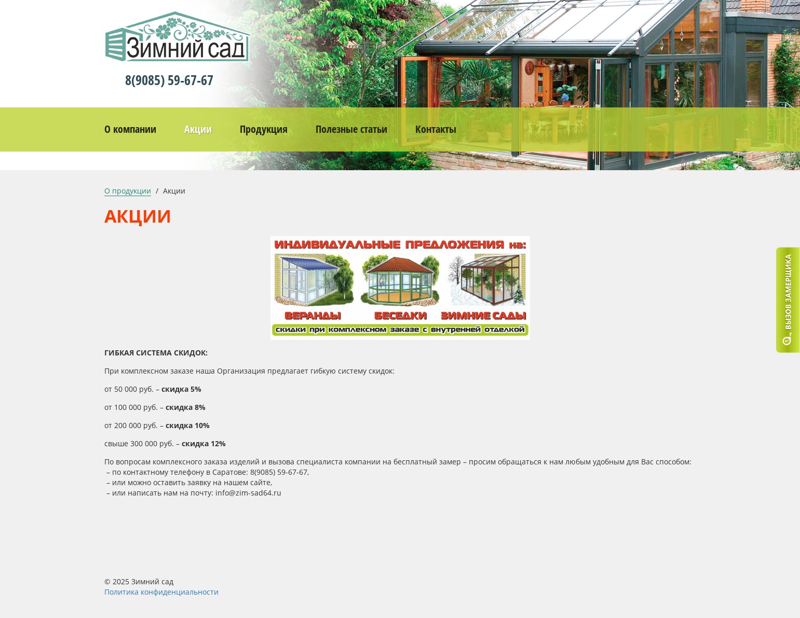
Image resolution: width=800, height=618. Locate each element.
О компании (130, 129)
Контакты (435, 129)
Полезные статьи (351, 129)
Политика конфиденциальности (161, 592)
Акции (198, 129)
